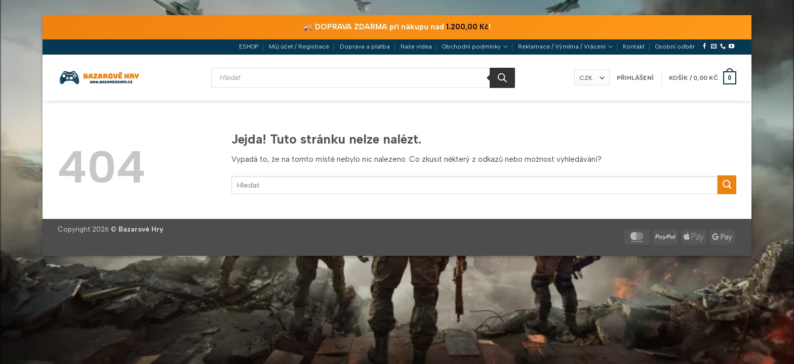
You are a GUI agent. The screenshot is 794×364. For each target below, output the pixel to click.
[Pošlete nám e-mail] (714, 46)
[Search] (502, 78)
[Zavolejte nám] (723, 46)
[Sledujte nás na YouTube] (731, 46)
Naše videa (416, 46)
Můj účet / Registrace (299, 46)
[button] (635, 78)
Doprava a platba (365, 46)
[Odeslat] (727, 184)
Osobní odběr (675, 46)
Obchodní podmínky (474, 47)
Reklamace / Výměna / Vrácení (565, 47)
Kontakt (634, 46)
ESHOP (248, 46)
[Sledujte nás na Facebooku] (704, 46)
